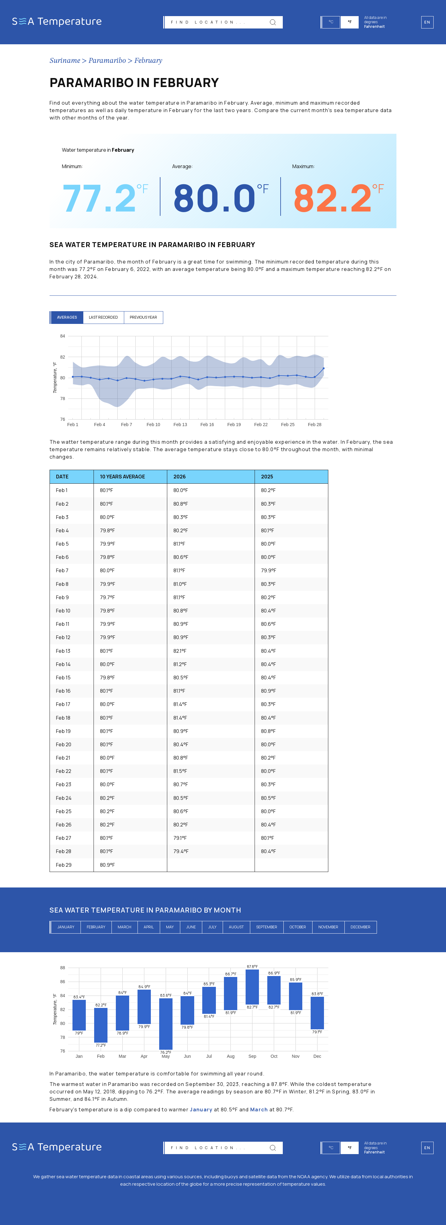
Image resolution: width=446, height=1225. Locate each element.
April (149, 927)
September (266, 927)
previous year (145, 317)
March (124, 927)
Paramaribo (107, 61)
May (170, 927)
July (212, 927)
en (427, 1147)
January (65, 927)
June (191, 927)
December (360, 927)
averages (67, 317)
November (328, 927)
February (148, 61)
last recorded (104, 317)
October (298, 927)
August (236, 927)
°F (350, 21)
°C (331, 21)
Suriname (65, 61)
